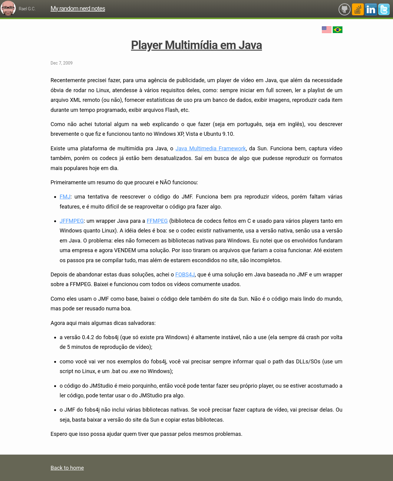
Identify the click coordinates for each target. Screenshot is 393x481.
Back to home (67, 468)
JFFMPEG (72, 221)
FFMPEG (157, 221)
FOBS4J (185, 274)
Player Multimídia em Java (196, 45)
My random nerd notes (78, 8)
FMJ (65, 196)
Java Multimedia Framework (211, 148)
